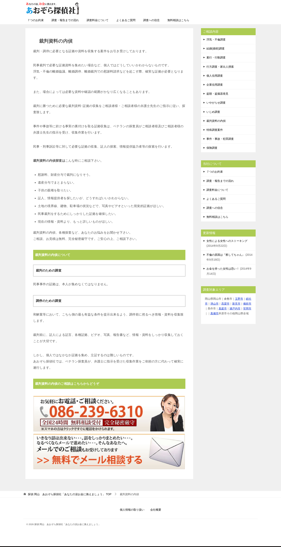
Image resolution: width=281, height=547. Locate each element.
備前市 (247, 303)
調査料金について (97, 20)
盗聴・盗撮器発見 (217, 93)
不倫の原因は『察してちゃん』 (225, 254)
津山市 (214, 303)
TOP (69, 494)
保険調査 (211, 147)
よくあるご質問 (125, 20)
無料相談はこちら (178, 20)
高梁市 (225, 303)
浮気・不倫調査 (216, 39)
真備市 (214, 313)
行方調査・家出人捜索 (220, 66)
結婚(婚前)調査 (215, 48)
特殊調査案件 (214, 129)
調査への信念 (151, 20)
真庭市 (223, 308)
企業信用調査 (214, 84)
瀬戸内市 (234, 308)
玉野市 (239, 298)
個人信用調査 (214, 75)
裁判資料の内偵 (216, 120)
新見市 (236, 303)
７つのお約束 (35, 20)
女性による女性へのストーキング (226, 240)
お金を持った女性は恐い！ (222, 268)
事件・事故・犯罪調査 (220, 138)
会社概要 (155, 509)
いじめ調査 (213, 111)
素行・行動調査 (216, 57)
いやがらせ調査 (216, 102)
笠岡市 (247, 308)
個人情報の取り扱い (132, 509)
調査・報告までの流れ (65, 20)
